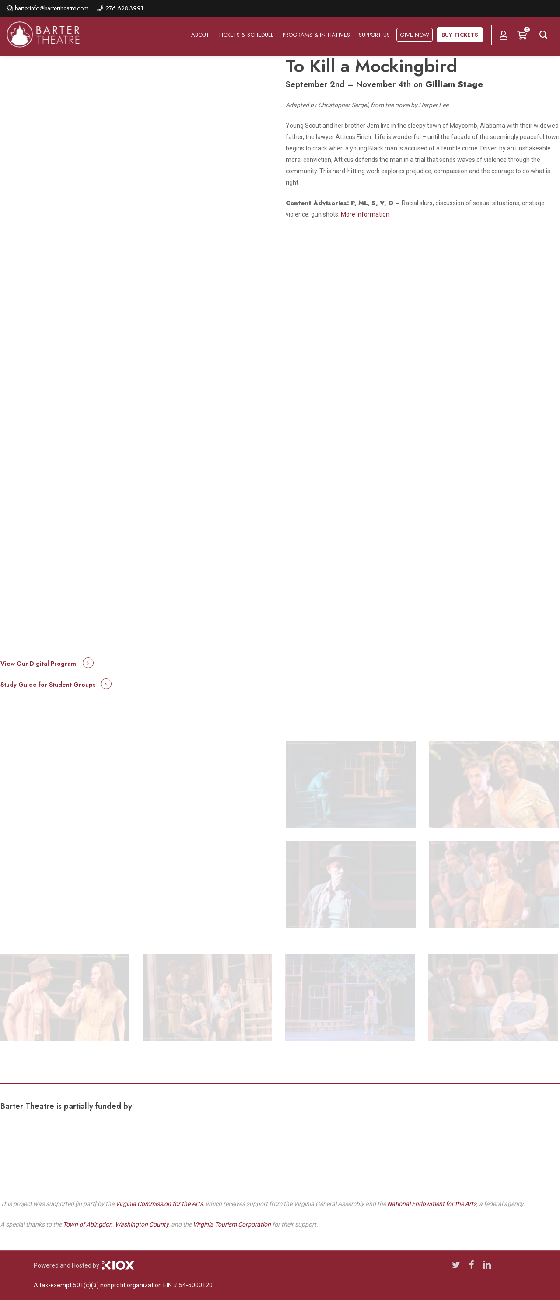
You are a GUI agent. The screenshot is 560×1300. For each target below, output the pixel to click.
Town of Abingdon (87, 1224)
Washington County (141, 1224)
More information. (366, 214)
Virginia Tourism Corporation (232, 1224)
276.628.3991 (124, 8)
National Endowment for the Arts (431, 1203)
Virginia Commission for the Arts (159, 1203)
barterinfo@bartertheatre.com (51, 8)
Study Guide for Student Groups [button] (48, 684)
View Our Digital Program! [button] (39, 663)
